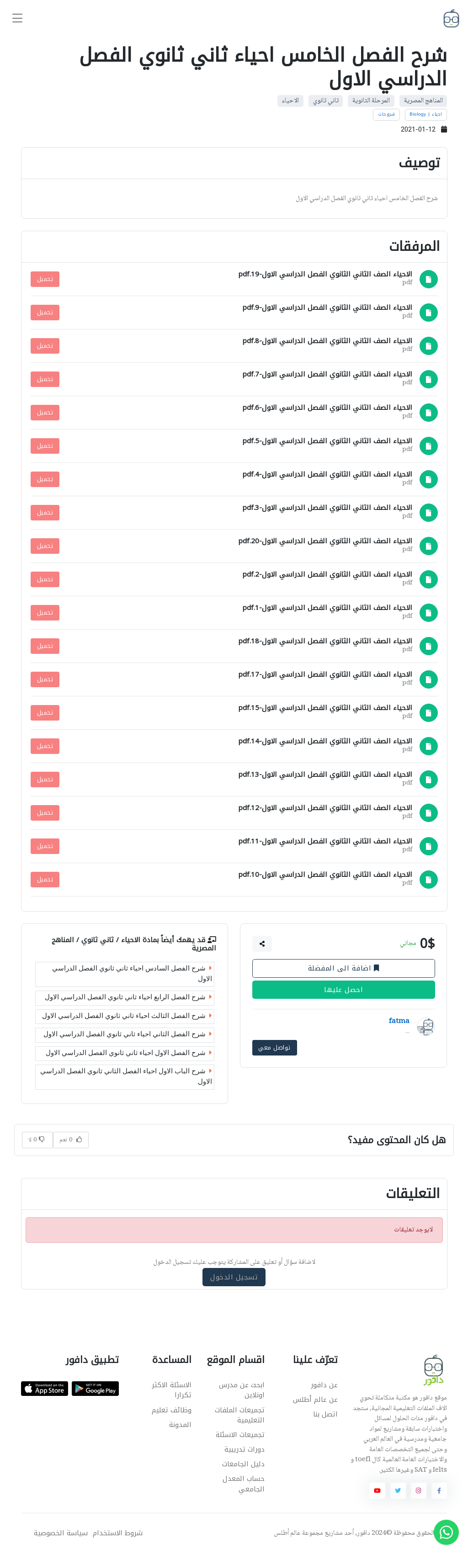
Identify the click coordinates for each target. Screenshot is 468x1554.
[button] (262, 943)
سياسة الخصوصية (61, 1533)
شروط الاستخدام (118, 1533)
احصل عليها (343, 989)
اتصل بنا (325, 1414)
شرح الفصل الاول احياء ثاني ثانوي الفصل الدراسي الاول (129, 1052)
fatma (399, 1022)
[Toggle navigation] (17, 18)
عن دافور (324, 1385)
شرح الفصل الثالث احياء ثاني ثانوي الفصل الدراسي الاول (127, 1015)
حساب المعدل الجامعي (244, 1484)
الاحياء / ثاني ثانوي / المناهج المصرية (134, 944)
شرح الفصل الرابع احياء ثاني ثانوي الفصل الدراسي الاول (128, 997)
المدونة (180, 1424)
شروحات (386, 114)
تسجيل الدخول (234, 1277)
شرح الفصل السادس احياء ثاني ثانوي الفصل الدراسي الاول (132, 973)
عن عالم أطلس (315, 1399)
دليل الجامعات (243, 1464)
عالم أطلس (287, 1533)
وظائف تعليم (171, 1410)
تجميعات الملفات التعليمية (240, 1415)
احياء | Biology (426, 114)
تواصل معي (274, 1047)
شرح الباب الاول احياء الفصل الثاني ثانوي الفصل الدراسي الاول (126, 1076)
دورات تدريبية (244, 1449)
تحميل (45, 279)
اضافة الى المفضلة (343, 968)
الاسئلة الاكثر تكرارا (171, 1390)
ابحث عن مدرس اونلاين (242, 1390)
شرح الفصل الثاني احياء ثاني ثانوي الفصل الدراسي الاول (127, 1034)
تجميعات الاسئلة (240, 1434)
